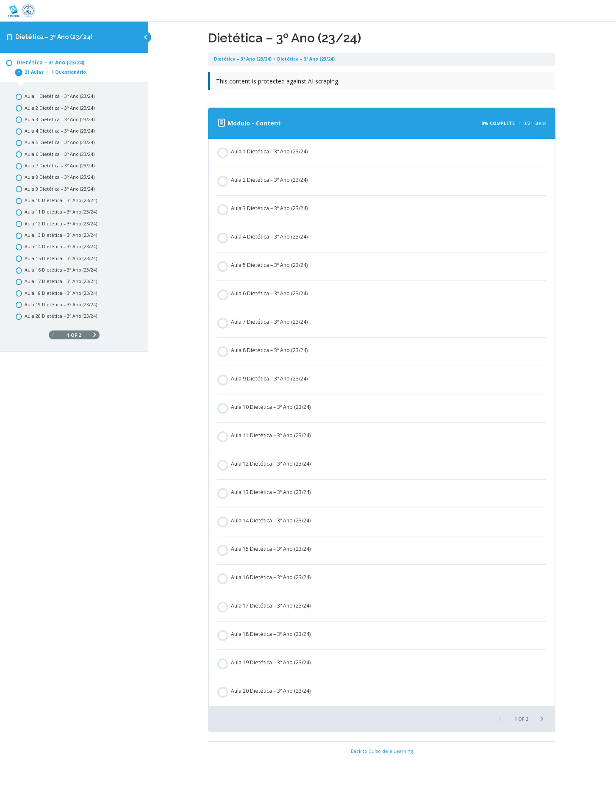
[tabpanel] (382, 85)
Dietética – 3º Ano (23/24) (53, 36)
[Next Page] (94, 335)
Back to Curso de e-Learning (382, 751)
